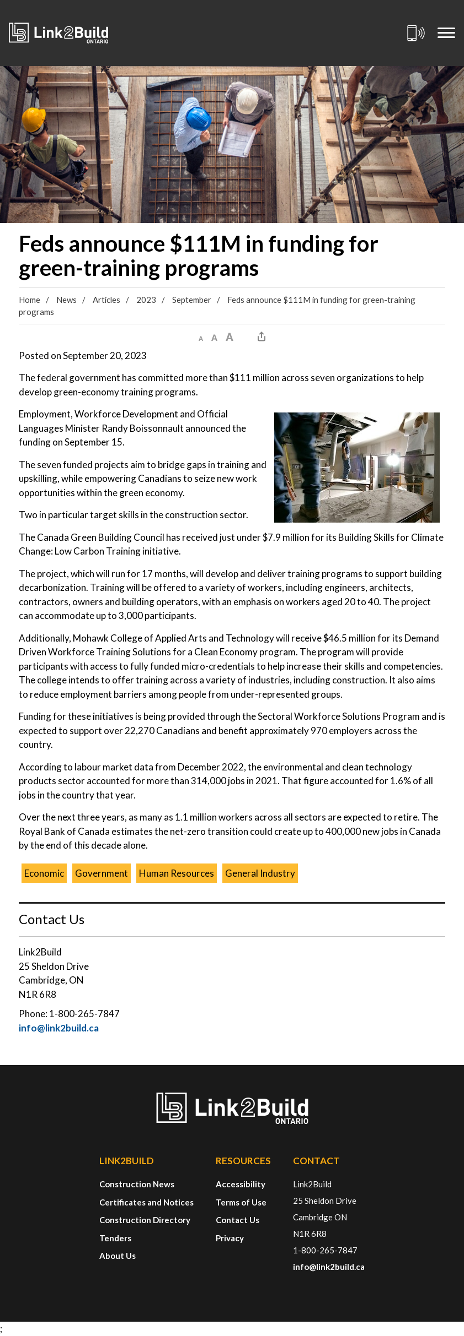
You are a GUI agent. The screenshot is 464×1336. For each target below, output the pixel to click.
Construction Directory (144, 1220)
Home (29, 300)
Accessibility (240, 1184)
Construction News (136, 1184)
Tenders (115, 1238)
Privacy (230, 1238)
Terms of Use (241, 1202)
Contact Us (237, 1220)
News (66, 300)
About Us (117, 1256)
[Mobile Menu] (446, 33)
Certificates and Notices (146, 1202)
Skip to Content (0, 0)
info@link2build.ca (59, 1028)
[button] (201, 336)
